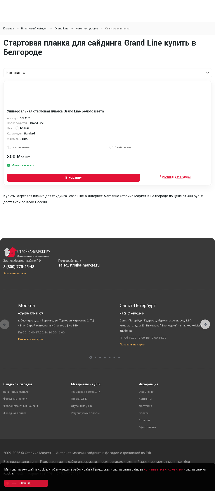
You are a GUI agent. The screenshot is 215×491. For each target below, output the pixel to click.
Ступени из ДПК (81, 406)
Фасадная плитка (14, 413)
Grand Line (61, 28)
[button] (205, 324)
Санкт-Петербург (138, 305)
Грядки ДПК (79, 398)
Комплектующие (87, 28)
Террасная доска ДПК (85, 391)
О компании (146, 391)
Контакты (145, 398)
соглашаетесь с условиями (163, 469)
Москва (26, 305)
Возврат (144, 420)
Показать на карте (30, 339)
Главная (8, 28)
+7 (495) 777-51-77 (30, 313)
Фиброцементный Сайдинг (20, 406)
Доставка (145, 406)
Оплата (144, 413)
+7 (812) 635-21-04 (132, 313)
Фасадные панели (15, 398)
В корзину (73, 177)
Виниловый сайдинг (34, 28)
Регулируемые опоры (85, 413)
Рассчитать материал (175, 176)
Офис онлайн (147, 427)
